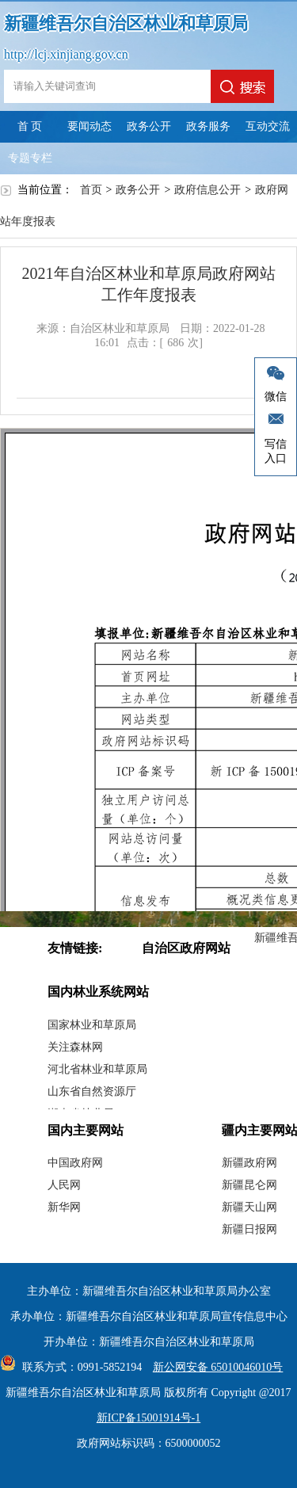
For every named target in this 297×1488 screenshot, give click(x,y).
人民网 (64, 1185)
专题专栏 (30, 158)
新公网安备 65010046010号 (214, 1367)
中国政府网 (75, 1163)
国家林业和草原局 (92, 1025)
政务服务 (208, 126)
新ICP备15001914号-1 (148, 1418)
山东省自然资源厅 (92, 1091)
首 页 (30, 126)
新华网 (64, 1207)
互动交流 (268, 126)
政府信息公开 (207, 190)
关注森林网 (75, 1047)
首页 (91, 190)
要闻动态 (89, 126)
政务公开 (149, 126)
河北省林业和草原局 (97, 1069)
